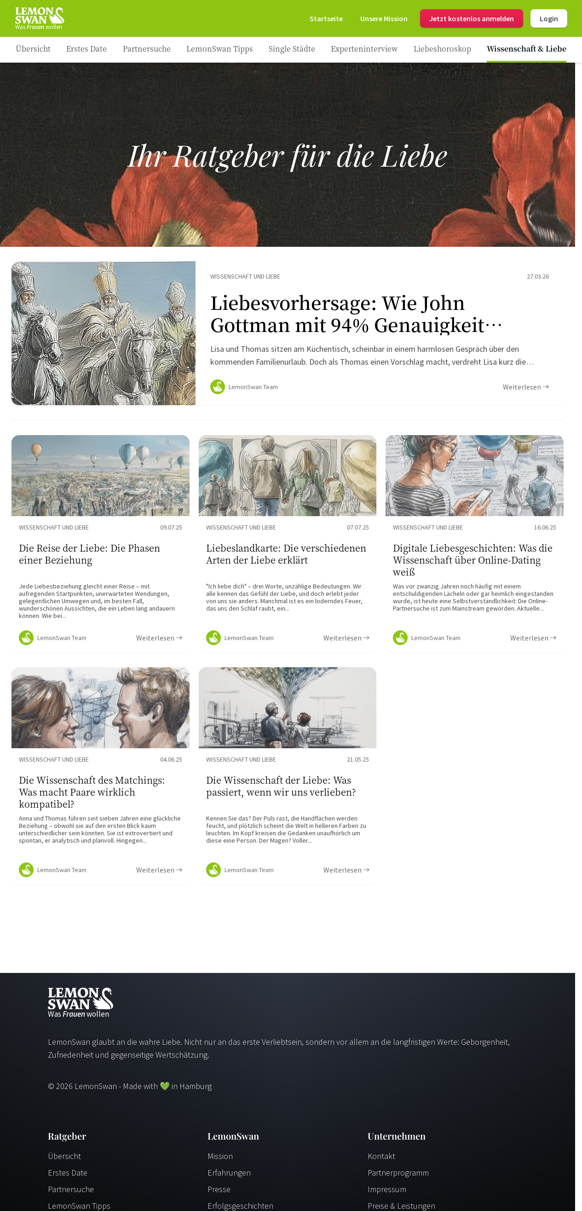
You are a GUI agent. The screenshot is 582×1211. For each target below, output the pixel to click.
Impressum (387, 1193)
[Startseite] (39, 18)
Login (549, 18)
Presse (218, 1193)
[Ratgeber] (33, 50)
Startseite (326, 18)
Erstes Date (67, 1176)
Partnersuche (71, 1193)
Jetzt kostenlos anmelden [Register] (471, 18)
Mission (220, 1159)
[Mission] (384, 18)
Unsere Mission (384, 18)
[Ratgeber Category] (86, 50)
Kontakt (381, 1159)
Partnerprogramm (398, 1176)
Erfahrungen (229, 1176)
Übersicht (64, 1159)
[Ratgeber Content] (288, 335)
